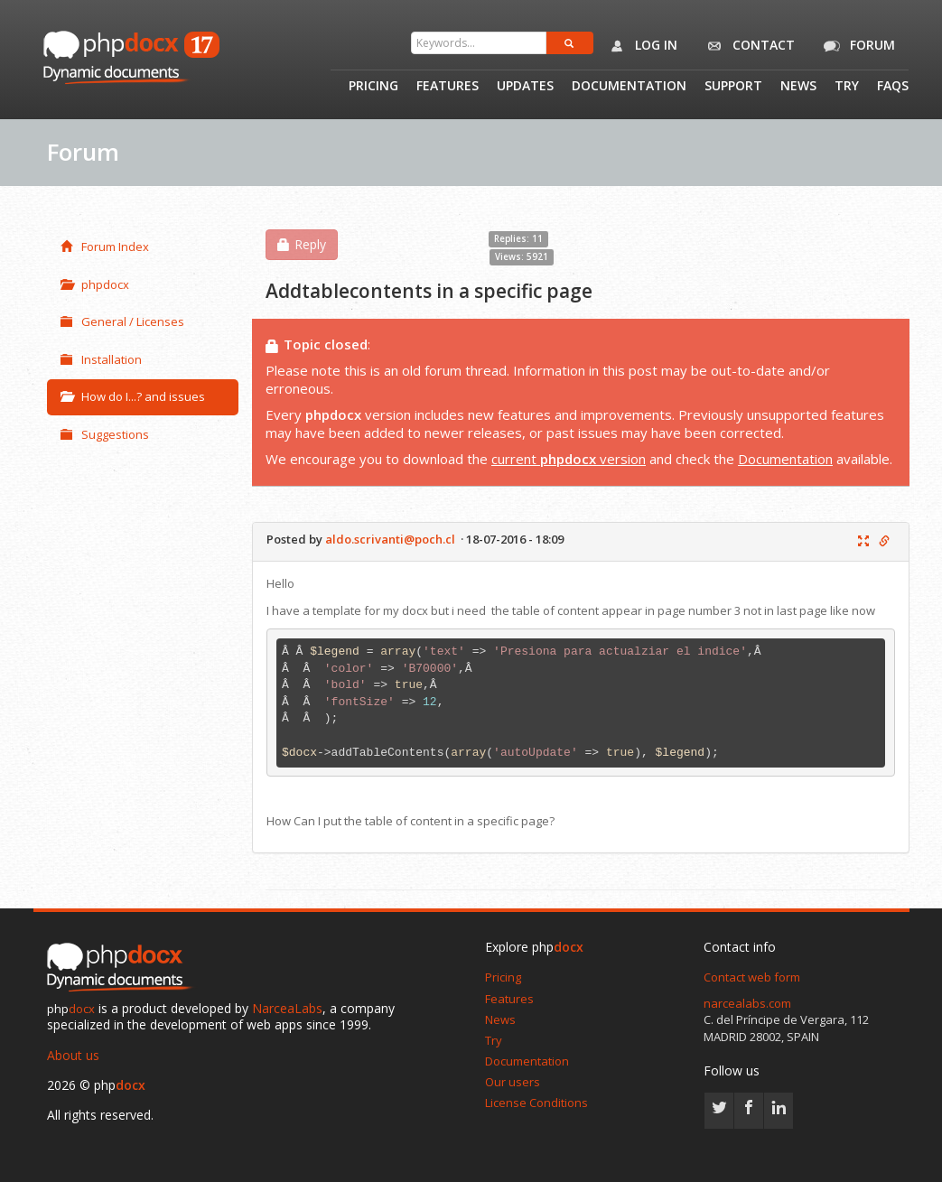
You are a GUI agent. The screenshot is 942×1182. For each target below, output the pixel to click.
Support (733, 86)
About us (73, 1055)
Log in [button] (639, 46)
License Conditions (536, 1102)
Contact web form (752, 977)
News (798, 86)
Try (847, 86)
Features (447, 86)
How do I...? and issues (133, 396)
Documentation (629, 86)
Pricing (373, 86)
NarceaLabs (287, 1008)
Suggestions (105, 434)
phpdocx (95, 284)
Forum (856, 46)
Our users (512, 1082)
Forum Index (105, 246)
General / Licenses (122, 321)
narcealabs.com (747, 1003)
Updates (525, 86)
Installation (101, 359)
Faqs (893, 86)
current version (568, 459)
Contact (747, 46)
